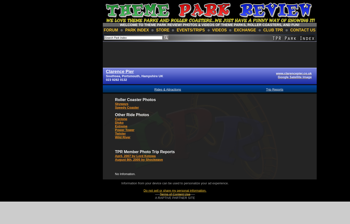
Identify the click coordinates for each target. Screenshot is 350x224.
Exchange (245, 30)
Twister (120, 133)
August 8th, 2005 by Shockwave (139, 159)
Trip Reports (274, 89)
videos (219, 30)
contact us (302, 30)
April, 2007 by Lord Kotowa (135, 156)
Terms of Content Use (175, 194)
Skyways (121, 104)
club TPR (273, 30)
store (162, 30)
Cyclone (121, 119)
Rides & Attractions (167, 89)
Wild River (122, 137)
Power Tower (124, 130)
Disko (119, 122)
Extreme (121, 126)
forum (111, 30)
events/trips (191, 30)
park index (137, 30)
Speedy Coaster (127, 107)
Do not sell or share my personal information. (175, 190)
